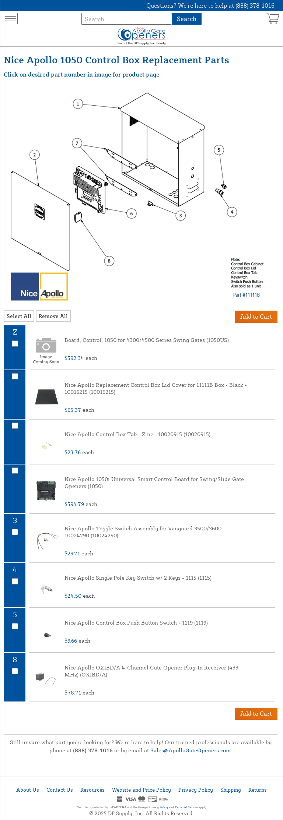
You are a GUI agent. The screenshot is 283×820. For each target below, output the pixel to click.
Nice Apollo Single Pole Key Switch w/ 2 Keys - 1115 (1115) (138, 577)
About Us (27, 790)
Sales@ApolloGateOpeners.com (190, 750)
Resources (92, 790)
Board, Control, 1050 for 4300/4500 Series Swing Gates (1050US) (146, 339)
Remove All (53, 316)
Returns (257, 790)
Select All (19, 316)
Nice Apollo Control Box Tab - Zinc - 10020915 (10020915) (137, 434)
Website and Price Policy (141, 790)
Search (186, 18)
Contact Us (59, 790)
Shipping (230, 790)
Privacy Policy (195, 790)
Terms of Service (186, 807)
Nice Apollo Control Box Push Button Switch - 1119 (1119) (136, 622)
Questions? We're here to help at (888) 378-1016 (210, 5)
